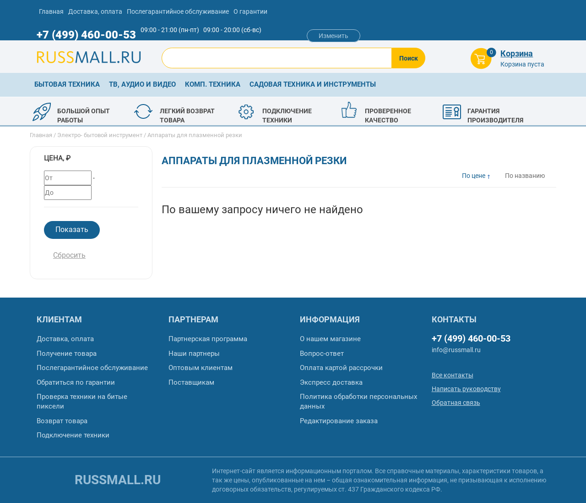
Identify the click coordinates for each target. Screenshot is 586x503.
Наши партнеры (194, 353)
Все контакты (452, 375)
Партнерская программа (207, 339)
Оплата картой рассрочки (341, 368)
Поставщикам (191, 382)
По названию (525, 175)
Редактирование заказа (339, 421)
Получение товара (67, 353)
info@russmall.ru (456, 350)
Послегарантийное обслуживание (178, 11)
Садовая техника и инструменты (313, 84)
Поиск (408, 58)
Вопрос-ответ (322, 353)
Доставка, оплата (95, 11)
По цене (473, 175)
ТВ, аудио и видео (142, 84)
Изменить (333, 35)
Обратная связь (456, 402)
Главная (51, 11)
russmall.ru (118, 479)
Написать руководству (466, 388)
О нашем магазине (330, 339)
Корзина (516, 53)
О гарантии (250, 11)
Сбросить (69, 255)
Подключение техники (73, 435)
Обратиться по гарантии (76, 382)
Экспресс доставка (331, 382)
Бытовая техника (67, 84)
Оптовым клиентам (200, 368)
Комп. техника (212, 84)
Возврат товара (62, 421)
